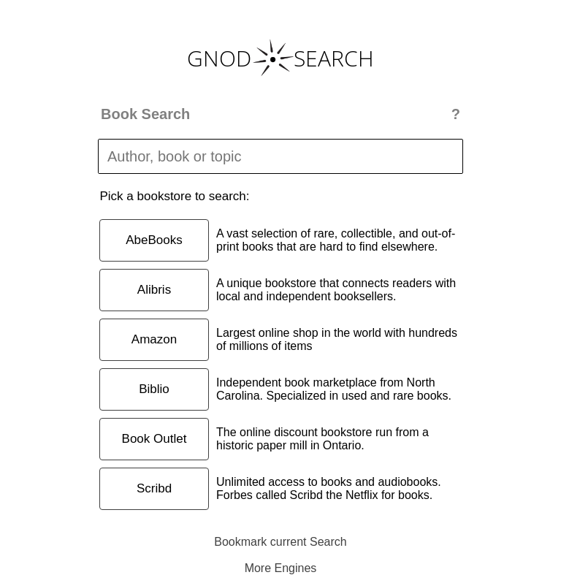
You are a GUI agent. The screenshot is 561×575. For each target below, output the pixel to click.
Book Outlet (154, 439)
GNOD (219, 58)
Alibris (154, 290)
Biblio (154, 389)
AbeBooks (154, 240)
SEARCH (334, 58)
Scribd (154, 488)
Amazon (154, 339)
